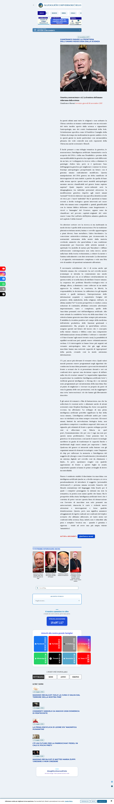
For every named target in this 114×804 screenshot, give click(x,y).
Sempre (75, 677)
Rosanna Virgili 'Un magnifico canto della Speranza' (60, 21)
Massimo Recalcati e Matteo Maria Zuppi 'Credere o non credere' (54, 760)
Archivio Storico (57, 596)
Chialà (78, 13)
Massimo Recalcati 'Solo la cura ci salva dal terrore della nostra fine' (56, 696)
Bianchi (59, 13)
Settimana (38, 677)
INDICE (42, 13)
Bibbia (69, 13)
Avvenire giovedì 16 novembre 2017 (88, 103)
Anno (63, 677)
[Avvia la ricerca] (37, 588)
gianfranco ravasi (86, 536)
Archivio (49, 13)
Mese (51, 677)
